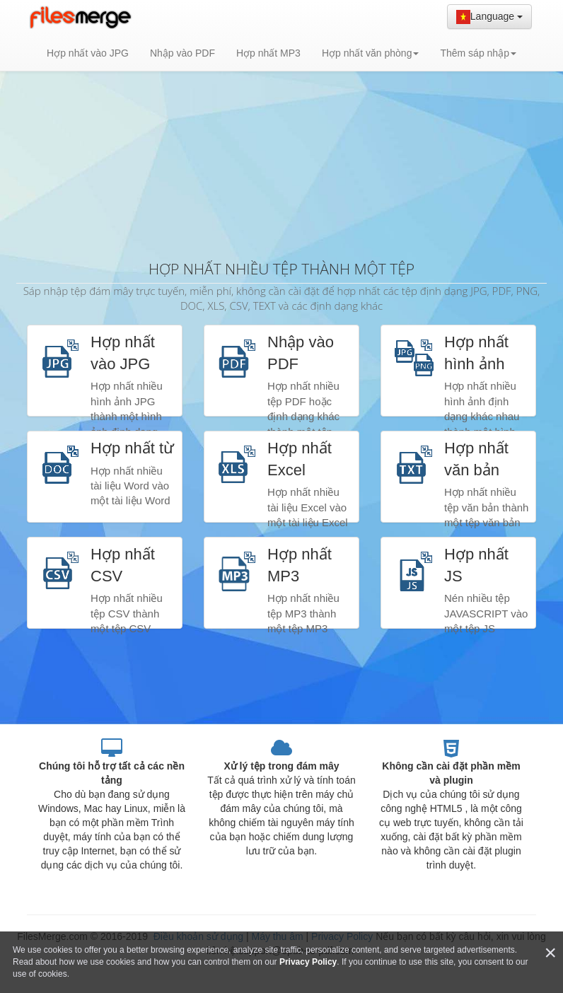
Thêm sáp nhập (478, 53)
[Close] (550, 953)
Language (489, 17)
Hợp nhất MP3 (268, 53)
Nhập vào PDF (182, 53)
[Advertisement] (281, 141)
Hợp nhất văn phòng (370, 53)
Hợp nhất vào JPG (88, 53)
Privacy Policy (308, 962)
